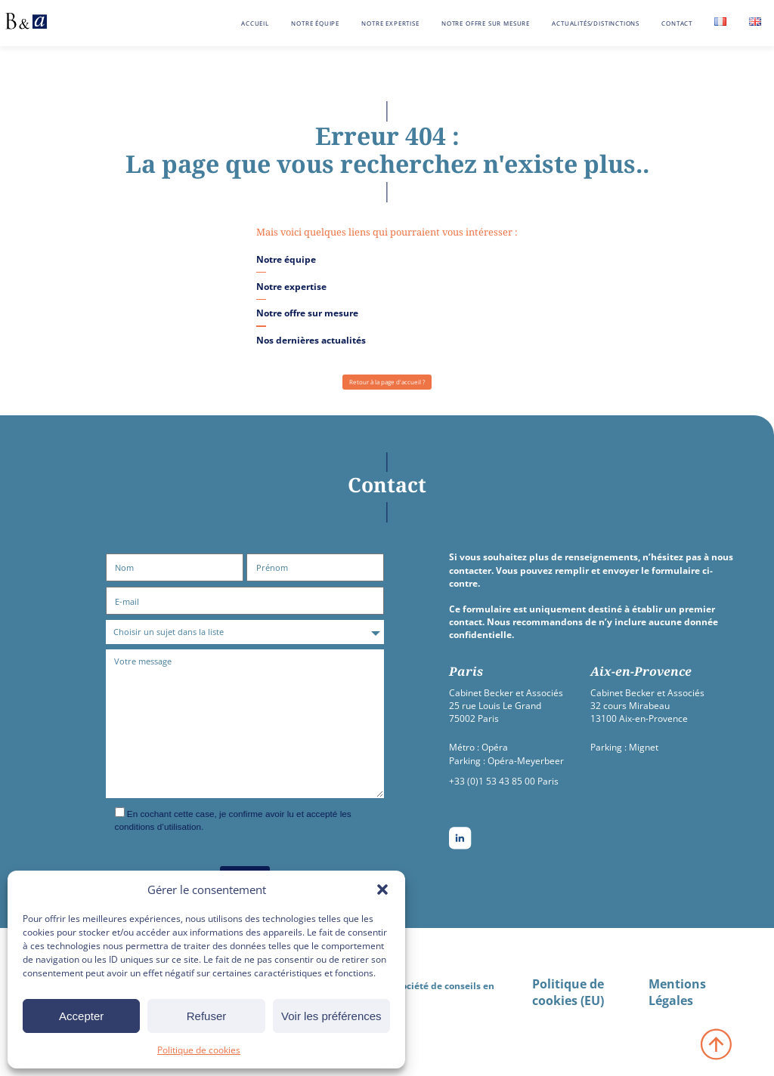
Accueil (255, 23)
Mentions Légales (677, 992)
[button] (382, 889)
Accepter (81, 1016)
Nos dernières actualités (311, 340)
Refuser (207, 1016)
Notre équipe (315, 23)
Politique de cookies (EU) (568, 992)
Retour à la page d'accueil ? (387, 382)
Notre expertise (390, 23)
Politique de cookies (198, 1050)
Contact (676, 23)
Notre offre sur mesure (485, 23)
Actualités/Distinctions (595, 23)
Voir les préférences (331, 1016)
